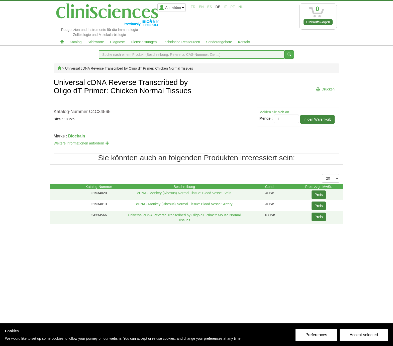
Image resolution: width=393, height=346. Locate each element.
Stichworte (95, 42)
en (201, 7)
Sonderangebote (219, 42)
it (225, 7)
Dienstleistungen (144, 42)
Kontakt (244, 42)
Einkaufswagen (318, 22)
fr (193, 7)
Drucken (328, 89)
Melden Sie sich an (274, 112)
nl (240, 7)
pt (232, 7)
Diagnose (117, 42)
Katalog (75, 42)
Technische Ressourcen (181, 42)
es (209, 7)
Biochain (76, 136)
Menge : (266, 118)
